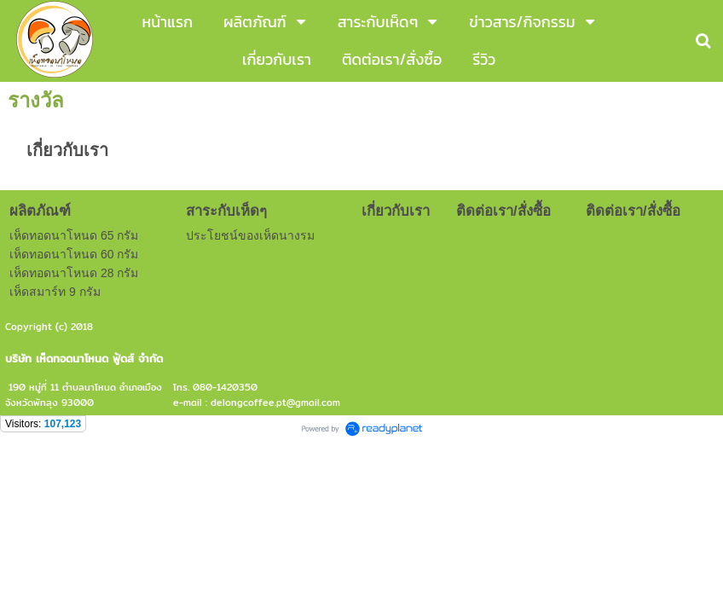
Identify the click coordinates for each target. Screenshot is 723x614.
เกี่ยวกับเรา (67, 150)
